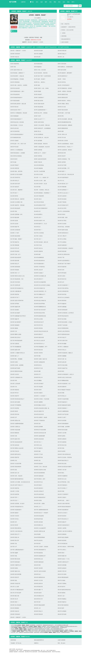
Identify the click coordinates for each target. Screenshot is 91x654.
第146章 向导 (37, 211)
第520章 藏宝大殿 (14, 595)
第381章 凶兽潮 (61, 451)
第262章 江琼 (13, 331)
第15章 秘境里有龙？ (63, 76)
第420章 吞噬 (61, 491)
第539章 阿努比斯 (62, 50)
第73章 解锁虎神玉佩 (15, 137)
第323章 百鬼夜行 (38, 392)
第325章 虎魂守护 (14, 395)
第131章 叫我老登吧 (39, 196)
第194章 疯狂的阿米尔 (39, 260)
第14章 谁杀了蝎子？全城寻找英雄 (42, 76)
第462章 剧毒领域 (62, 534)
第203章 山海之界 (38, 269)
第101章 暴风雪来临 (39, 165)
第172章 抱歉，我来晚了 (16, 239)
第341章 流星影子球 (39, 411)
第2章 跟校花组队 (38, 63)
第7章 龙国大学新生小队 (16, 69)
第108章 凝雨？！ (62, 171)
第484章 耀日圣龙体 (15, 558)
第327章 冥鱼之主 (62, 395)
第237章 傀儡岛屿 (62, 303)
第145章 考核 (13, 211)
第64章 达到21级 (14, 128)
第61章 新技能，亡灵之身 (16, 125)
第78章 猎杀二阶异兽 (63, 140)
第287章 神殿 (37, 355)
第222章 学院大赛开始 (63, 288)
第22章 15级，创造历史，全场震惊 (18, 85)
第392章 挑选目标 (38, 463)
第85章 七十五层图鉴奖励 (16, 149)
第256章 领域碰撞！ (15, 325)
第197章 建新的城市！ (39, 263)
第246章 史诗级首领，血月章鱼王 (66, 312)
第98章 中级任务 (38, 162)
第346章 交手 (13, 417)
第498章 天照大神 (62, 571)
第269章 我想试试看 (39, 337)
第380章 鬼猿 (37, 451)
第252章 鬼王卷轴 (62, 319)
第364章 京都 (13, 435)
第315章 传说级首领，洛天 (64, 383)
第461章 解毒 (37, 534)
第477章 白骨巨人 (62, 549)
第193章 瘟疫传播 (14, 260)
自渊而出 (39, 18)
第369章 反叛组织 (62, 439)
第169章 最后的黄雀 (15, 236)
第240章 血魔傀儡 (62, 306)
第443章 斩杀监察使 (39, 515)
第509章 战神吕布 (38, 583)
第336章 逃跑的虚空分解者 (64, 405)
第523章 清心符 (14, 598)
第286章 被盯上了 (14, 355)
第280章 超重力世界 (15, 349)
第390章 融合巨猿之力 (63, 460)
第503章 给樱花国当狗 (39, 577)
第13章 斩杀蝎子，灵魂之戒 (17, 76)
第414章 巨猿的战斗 (62, 485)
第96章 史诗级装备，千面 (64, 159)
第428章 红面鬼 (38, 500)
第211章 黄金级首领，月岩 (16, 279)
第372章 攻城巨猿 (62, 442)
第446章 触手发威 (38, 519)
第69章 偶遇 (61, 131)
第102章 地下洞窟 (62, 165)
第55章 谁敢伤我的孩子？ (16, 119)
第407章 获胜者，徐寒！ (40, 479)
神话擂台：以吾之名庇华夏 (67, 30)
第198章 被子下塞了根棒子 (64, 263)
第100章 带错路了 (14, 165)
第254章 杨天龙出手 (39, 322)
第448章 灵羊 (13, 522)
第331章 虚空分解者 (15, 402)
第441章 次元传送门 (62, 512)
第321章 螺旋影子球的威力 (64, 389)
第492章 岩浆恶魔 (62, 565)
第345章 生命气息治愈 (63, 414)
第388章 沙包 (13, 460)
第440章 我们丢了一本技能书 (41, 512)
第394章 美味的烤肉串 (15, 466)
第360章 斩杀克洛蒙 (62, 429)
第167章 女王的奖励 (39, 232)
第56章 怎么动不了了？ (39, 119)
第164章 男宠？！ (38, 229)
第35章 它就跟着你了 (39, 97)
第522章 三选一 (61, 595)
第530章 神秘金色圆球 (39, 605)
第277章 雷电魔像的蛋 (15, 346)
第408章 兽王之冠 (62, 479)
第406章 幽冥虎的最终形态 (16, 479)
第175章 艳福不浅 (14, 242)
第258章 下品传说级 (62, 325)
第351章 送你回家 (62, 420)
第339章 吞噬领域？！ (63, 408)
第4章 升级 (13, 66)
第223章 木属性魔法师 (15, 291)
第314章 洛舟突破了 (39, 383)
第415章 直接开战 (14, 488)
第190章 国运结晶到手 (15, 257)
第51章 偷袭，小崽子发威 (64, 112)
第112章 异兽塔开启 (15, 177)
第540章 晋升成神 (38, 50)
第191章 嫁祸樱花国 (39, 257)
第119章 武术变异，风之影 (40, 183)
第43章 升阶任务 (14, 106)
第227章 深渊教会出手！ (40, 294)
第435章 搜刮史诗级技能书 (64, 506)
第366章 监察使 (61, 435)
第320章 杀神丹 (38, 389)
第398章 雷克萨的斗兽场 (40, 469)
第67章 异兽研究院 (14, 131)
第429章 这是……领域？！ (64, 500)
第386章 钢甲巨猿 (38, 457)
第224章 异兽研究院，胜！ (40, 291)
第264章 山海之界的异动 (64, 331)
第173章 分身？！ (38, 239)
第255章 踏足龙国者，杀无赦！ (65, 322)
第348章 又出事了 (62, 417)
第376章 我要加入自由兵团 (16, 448)
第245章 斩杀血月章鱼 (39, 312)
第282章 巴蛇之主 (62, 349)
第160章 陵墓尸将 (14, 226)
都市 (46, 2)
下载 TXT (14, 31)
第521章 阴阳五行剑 (39, 595)
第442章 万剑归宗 (14, 515)
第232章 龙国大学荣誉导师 (16, 300)
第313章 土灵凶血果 (15, 383)
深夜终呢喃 (63, 36)
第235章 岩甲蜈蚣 (14, 303)
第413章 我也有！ (38, 485)
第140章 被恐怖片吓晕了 (40, 205)
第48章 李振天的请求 (63, 109)
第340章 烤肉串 (14, 411)
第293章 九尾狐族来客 (39, 362)
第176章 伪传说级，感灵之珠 (41, 242)
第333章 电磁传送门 (62, 402)
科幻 (59, 2)
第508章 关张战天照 (15, 583)
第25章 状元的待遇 (14, 88)
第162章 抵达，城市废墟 (64, 226)
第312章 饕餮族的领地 (63, 380)
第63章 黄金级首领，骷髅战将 (65, 125)
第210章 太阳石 (61, 276)
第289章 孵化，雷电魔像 (16, 359)
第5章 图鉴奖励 (37, 66)
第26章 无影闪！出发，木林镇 (41, 88)
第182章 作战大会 (38, 248)
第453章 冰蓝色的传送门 (64, 525)
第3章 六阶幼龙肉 (62, 63)
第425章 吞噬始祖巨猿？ (40, 497)
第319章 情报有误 (14, 389)
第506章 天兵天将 (38, 580)
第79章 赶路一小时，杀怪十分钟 (18, 143)
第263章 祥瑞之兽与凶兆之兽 (41, 331)
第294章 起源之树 (62, 362)
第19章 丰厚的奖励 (14, 82)
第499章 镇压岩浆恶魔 (15, 574)
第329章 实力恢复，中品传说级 (41, 399)
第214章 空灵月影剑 (15, 282)
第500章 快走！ (38, 574)
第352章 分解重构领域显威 (16, 423)
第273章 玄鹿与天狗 (62, 340)
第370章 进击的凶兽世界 (16, 442)
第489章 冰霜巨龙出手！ (64, 562)
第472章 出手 (13, 546)
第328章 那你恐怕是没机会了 (17, 399)
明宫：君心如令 (61, 643)
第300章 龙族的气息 (62, 368)
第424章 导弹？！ (14, 497)
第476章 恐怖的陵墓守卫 (40, 549)
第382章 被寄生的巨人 (15, 454)
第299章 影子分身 (38, 368)
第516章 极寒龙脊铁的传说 (64, 589)
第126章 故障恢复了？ (63, 189)
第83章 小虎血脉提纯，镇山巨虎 (42, 146)
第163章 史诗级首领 (15, 229)
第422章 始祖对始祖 (39, 494)
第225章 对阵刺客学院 (63, 291)
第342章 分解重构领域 (63, 411)
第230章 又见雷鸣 (38, 297)
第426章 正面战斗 (62, 497)
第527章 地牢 (37, 602)
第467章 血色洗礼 (38, 540)
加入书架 (14, 27)
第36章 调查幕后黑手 (63, 97)
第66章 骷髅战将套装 (63, 128)
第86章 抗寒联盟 (38, 149)
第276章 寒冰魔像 (62, 343)
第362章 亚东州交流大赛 (40, 432)
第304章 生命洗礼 (14, 374)
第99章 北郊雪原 (62, 162)
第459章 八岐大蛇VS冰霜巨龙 (65, 531)
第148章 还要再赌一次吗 (16, 214)
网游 (55, 2)
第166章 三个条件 (14, 232)
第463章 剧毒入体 (14, 537)
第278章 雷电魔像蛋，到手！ (41, 346)
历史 (50, 2)
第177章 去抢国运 (62, 242)
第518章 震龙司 (38, 592)
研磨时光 (36, 643)
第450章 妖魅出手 (62, 522)
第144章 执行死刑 (62, 208)
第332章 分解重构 (38, 402)
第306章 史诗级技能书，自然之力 (66, 374)
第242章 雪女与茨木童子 (40, 309)
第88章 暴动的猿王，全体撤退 (17, 152)
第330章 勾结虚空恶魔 (63, 399)
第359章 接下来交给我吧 (40, 429)
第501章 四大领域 (62, 574)
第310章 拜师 (13, 380)
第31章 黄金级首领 (14, 94)
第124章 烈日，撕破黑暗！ (16, 189)
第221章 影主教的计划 (39, 288)
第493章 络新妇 (14, 568)
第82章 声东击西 (14, 146)
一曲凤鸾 (63, 33)
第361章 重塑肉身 (14, 432)
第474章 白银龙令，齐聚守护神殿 (66, 546)
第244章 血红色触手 (15, 312)
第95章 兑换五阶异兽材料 (40, 159)
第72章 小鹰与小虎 (62, 134)
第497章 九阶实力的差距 (40, 571)
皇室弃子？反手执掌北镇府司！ (73, 14)
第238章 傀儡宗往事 (15, 306)
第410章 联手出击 (38, 482)
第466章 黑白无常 (14, 540)
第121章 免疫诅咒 (14, 186)
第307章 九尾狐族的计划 (16, 377)
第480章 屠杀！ (61, 552)
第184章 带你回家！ (15, 251)
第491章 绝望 (37, 565)
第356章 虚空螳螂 (38, 426)
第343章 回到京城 (14, 414)
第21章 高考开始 (62, 82)
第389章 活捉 (37, 460)
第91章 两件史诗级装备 (16, 156)
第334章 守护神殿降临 (15, 405)
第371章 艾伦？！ (38, 442)
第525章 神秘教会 (62, 598)
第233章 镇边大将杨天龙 (40, 300)
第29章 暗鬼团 (37, 91)
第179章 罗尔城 (38, 245)
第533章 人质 (61, 56)
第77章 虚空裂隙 (38, 140)
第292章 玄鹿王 (14, 362)
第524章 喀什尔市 (38, 598)
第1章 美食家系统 (14, 63)
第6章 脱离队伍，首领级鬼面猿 (65, 66)
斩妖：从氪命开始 (65, 23)
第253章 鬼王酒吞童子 (15, 322)
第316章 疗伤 (13, 386)
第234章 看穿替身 (62, 300)
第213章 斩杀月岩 (62, 279)
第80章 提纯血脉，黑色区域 (40, 143)
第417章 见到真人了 (62, 488)
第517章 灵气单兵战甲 (15, 592)
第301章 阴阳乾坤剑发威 (16, 371)
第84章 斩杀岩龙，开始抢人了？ (65, 146)
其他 (68, 2)
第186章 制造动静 (62, 251)
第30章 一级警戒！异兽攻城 (64, 91)
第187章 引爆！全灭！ (15, 254)
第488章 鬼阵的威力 (39, 562)
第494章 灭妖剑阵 (38, 568)
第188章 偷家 (37, 254)
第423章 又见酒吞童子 (63, 494)
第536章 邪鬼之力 (62, 53)
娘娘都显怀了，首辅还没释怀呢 (68, 27)
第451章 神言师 (14, 525)
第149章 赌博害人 (38, 214)
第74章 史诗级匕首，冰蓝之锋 (41, 137)
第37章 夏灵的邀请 (14, 100)
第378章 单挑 (61, 448)
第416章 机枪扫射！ (39, 488)
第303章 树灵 (61, 371)
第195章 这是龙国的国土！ (64, 260)
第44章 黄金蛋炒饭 (38, 106)
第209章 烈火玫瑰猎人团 (40, 276)
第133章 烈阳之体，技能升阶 (17, 199)
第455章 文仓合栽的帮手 (40, 528)
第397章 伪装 (13, 469)
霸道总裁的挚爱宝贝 (65, 39)
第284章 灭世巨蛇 (38, 352)
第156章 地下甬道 (62, 220)
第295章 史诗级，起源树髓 (16, 365)
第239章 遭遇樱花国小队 (40, 306)
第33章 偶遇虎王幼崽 (63, 94)
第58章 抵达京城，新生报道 (17, 122)
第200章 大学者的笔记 (39, 266)
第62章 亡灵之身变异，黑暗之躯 (42, 125)
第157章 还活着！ (14, 223)
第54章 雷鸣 (61, 116)
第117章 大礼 (61, 180)
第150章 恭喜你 (61, 214)
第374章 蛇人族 (38, 445)
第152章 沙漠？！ (38, 217)
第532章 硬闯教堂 (14, 608)
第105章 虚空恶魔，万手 (64, 168)
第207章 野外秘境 (62, 272)
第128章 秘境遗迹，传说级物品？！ (42, 192)
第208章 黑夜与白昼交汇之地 (17, 276)
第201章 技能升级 (62, 266)
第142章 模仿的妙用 (15, 208)
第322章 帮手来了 (14, 392)
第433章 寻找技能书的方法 (16, 506)
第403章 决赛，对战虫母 (16, 475)
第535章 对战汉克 (14, 56)
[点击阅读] (69, 19)
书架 (32, 2)
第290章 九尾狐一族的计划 (40, 359)
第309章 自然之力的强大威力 (65, 377)
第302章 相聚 (37, 371)
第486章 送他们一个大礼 (64, 558)
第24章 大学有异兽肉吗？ (64, 85)
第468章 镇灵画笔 (62, 540)
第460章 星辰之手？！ (15, 534)
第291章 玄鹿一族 (62, 359)
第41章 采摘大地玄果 (39, 103)
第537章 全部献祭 (38, 53)
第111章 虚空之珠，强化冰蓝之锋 (66, 174)
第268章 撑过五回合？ (15, 337)
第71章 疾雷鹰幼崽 (38, 134)
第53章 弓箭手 (37, 116)
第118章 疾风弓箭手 (15, 183)
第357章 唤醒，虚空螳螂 (64, 426)
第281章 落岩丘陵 (38, 349)
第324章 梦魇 (61, 392)
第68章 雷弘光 (37, 131)
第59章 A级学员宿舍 (39, 122)
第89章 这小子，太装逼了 (40, 152)
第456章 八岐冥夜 (62, 528)
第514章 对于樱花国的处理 (16, 589)
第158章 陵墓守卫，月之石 (40, 223)
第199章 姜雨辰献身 (15, 266)
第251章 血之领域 (38, 319)
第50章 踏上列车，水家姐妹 (40, 112)
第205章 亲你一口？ (15, 272)
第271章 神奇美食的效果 (16, 340)
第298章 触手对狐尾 (15, 368)
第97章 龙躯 (13, 162)
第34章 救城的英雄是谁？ (16, 97)
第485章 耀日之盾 (38, 558)
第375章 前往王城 (62, 445)
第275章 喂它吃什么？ (39, 343)
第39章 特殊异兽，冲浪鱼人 (64, 100)
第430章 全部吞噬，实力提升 (17, 503)
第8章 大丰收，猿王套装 (40, 69)
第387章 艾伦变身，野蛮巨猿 (65, 457)
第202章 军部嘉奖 (14, 269)
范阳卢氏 (71, 16)
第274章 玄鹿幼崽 (14, 343)
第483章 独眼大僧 (62, 555)
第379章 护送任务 (14, 451)
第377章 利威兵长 (38, 448)
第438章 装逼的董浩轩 (63, 509)
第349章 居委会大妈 (15, 420)
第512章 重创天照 (38, 586)
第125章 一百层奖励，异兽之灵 (41, 189)
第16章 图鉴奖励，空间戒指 (17, 79)
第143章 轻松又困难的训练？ (41, 208)
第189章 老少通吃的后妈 (64, 254)
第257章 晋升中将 (38, 325)
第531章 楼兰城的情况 (63, 605)
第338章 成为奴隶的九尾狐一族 (41, 408)
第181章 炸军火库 (14, 248)
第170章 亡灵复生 (38, 236)
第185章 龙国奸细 (38, 251)
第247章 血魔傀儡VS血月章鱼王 (18, 316)
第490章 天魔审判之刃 (15, 565)
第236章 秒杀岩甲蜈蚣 (39, 303)
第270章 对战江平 (62, 337)
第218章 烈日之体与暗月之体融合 (42, 285)
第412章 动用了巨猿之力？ (16, 485)
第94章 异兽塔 (13, 159)
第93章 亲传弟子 (62, 156)
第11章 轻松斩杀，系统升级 (40, 73)
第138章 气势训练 (62, 202)
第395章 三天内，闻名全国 (40, 466)
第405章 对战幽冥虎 (62, 475)
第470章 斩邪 (37, 543)
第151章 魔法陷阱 (14, 217)
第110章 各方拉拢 (38, 174)
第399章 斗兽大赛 (62, 469)
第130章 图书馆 (14, 196)
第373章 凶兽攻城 (14, 445)
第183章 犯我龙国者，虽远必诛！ (66, 248)
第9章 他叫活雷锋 (62, 69)
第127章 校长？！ (14, 192)
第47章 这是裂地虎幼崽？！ (40, 109)
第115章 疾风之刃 (14, 180)
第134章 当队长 (38, 199)
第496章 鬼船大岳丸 (15, 571)
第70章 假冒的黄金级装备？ (17, 134)
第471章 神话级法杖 (62, 543)
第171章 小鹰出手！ (62, 236)
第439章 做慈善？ (14, 512)
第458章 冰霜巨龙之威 (39, 531)
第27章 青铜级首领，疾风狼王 (65, 88)
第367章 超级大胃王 (15, 439)
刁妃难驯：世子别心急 (15, 643)
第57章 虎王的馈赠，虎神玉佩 (65, 119)
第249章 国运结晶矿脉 (63, 316)
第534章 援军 (37, 56)
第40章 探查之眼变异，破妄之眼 (18, 103)
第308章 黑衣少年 (38, 377)
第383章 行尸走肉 (38, 454)
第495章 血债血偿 (62, 568)
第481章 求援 (13, 555)
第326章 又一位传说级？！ (40, 395)
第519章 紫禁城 (61, 592)
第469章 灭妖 (13, 543)
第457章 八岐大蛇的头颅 (16, 531)
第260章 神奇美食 (38, 328)
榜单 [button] (73, 2)
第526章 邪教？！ (14, 602)
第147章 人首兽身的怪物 (64, 211)
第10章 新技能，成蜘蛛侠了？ (17, 73)
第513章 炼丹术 (61, 586)
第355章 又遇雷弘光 (15, 426)
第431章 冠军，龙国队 (39, 503)
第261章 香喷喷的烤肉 (63, 328)
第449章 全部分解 (38, 522)
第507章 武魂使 (61, 580)
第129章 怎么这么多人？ (64, 192)
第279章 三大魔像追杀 (63, 346)
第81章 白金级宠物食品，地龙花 (65, 143)
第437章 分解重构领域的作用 (41, 509)
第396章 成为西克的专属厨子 (65, 466)
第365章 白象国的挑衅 (39, 435)
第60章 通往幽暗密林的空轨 (64, 122)
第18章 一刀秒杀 (62, 79)
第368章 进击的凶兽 (39, 439)
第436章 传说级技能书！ (16, 509)
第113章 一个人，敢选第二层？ (41, 177)
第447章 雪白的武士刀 (63, 519)
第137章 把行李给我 (39, 202)
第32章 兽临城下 (38, 94)
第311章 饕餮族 (38, 380)
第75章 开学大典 (62, 137)
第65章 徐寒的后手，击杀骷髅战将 (42, 128)
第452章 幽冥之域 (38, 525)
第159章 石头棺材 (62, 223)
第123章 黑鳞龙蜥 (62, 186)
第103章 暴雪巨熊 (14, 168)
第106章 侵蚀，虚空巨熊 (16, 171)
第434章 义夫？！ (38, 506)
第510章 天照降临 (62, 583)
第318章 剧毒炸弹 (62, 386)
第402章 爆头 (61, 472)
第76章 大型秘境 (14, 140)
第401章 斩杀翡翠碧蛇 (39, 472)
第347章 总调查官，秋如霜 (40, 417)
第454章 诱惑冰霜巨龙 (15, 528)
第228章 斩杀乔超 (62, 294)
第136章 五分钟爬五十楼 (16, 202)
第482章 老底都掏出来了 (40, 555)
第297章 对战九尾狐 (62, 365)
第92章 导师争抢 (38, 156)
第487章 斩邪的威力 (15, 562)
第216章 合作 (61, 282)
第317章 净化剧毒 (38, 386)
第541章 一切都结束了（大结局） (36, 42)
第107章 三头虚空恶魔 (39, 171)
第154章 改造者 (14, 220)
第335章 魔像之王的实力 (40, 405)
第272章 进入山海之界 (39, 340)
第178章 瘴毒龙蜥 (14, 245)
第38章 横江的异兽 (38, 100)
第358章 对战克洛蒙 (15, 429)
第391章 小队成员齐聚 (15, 463)
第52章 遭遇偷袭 (14, 116)
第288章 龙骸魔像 (62, 355)
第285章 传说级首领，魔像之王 (65, 352)
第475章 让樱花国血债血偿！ (17, 549)
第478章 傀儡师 (14, 552)
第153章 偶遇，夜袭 (62, 217)
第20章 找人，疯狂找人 (39, 82)
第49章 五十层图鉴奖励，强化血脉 (18, 112)
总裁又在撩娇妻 (64, 42)
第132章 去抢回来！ (62, 196)
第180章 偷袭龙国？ (62, 245)
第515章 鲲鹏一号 (38, 589)
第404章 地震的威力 (39, 475)
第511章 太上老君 (14, 586)
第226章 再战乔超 (14, 294)
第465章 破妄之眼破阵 (63, 537)
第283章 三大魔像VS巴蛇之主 (17, 352)
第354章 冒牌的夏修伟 (63, 423)
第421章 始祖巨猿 (14, 494)
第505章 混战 (13, 580)
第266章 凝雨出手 (38, 334)
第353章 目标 (37, 423)
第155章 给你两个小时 (39, 220)
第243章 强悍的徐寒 (62, 309)
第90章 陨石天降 (62, 152)
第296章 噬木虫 (38, 365)
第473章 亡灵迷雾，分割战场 (41, 546)
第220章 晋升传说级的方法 (16, 288)
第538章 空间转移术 (15, 53)
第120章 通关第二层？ (63, 183)
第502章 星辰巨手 (14, 577)
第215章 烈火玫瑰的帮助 (40, 282)
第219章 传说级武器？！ (64, 285)
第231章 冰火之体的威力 (64, 297)
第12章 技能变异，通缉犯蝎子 (65, 73)
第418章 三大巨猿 (14, 491)
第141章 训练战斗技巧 (63, 205)
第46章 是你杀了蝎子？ (16, 109)
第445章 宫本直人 (14, 519)
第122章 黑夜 (37, 186)
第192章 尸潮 (61, 257)
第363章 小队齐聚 (62, 432)
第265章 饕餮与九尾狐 (15, 334)
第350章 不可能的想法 (39, 420)
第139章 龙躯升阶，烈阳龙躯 (17, 205)
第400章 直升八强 (14, 472)
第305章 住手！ (38, 374)
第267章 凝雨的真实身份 (64, 334)
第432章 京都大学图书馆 (64, 503)
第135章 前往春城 (62, 199)
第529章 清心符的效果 (15, 605)
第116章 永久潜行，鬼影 (40, 180)
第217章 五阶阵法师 (15, 285)
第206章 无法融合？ (39, 272)
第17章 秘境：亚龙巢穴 (39, 79)
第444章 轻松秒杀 (62, 515)
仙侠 (41, 2)
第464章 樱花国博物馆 (39, 537)
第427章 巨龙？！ (14, 500)
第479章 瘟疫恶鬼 (38, 552)
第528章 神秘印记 (62, 602)
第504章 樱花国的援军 (63, 577)
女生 (64, 2)
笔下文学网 (12, 2)
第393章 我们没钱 (62, 463)
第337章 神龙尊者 (14, 408)
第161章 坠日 (37, 226)
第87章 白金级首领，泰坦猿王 (65, 149)
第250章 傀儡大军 (14, 319)
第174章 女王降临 (62, 239)
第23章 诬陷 (37, 85)
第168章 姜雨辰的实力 (63, 232)
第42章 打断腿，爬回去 (63, 103)
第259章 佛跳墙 (14, 328)
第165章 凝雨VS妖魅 (63, 229)
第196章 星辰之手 (14, 263)
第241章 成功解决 (14, 309)
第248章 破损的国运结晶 (40, 316)
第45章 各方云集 (62, 106)
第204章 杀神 (61, 269)
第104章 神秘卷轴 (38, 168)
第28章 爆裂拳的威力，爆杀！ (17, 91)
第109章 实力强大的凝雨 (16, 174)
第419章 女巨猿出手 (39, 491)
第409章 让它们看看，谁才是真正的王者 (20, 482)
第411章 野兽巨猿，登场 (64, 482)
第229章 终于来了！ (15, 297)
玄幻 (37, 2)
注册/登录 (23, 2)
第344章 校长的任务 (39, 414)
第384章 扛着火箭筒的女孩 (64, 454)
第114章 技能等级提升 (63, 177)
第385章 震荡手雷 (14, 457)
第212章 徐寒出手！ (39, 279)
